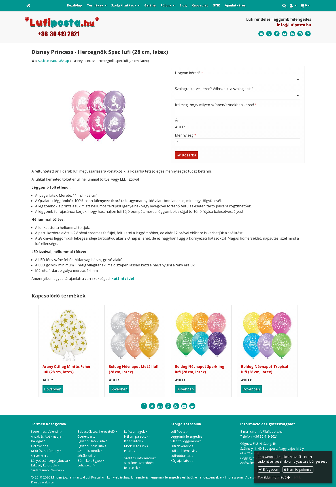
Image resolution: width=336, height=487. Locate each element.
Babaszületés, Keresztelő (96, 431)
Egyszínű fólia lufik (90, 446)
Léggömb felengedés (186, 436)
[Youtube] (284, 34)
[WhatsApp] (176, 406)
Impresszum (234, 477)
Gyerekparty (86, 436)
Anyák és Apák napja (46, 436)
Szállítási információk (139, 458)
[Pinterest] (168, 406)
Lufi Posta (177, 431)
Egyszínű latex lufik (91, 441)
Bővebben (52, 389)
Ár (177, 120)
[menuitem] (74, 5)
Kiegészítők (132, 441)
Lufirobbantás (180, 455)
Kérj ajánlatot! (180, 460)
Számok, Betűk (88, 451)
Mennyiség (185, 135)
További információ (272, 477)
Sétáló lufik (85, 455)
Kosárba (186, 155)
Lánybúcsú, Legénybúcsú (49, 460)
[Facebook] (277, 34)
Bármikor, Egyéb (89, 460)
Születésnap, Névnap (46, 470)
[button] (304, 5)
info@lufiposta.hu (294, 24)
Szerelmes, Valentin (45, 431)
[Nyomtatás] (192, 406)
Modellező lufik (135, 446)
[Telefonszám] (269, 34)
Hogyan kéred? (189, 72)
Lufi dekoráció (180, 446)
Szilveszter (38, 455)
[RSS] (308, 34)
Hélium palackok (136, 436)
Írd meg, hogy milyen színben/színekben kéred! (216, 104)
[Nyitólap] (28, 5)
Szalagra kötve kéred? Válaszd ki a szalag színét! (215, 88)
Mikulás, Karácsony (45, 451)
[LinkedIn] (292, 34)
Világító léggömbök (185, 441)
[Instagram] (300, 34)
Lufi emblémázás (183, 451)
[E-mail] (261, 34)
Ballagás (37, 441)
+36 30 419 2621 (265, 436)
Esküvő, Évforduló (44, 465)
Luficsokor (85, 465)
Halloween (38, 446)
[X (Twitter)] (151, 406)
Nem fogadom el (298, 469)
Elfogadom (269, 469)
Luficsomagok (134, 431)
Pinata (128, 451)
